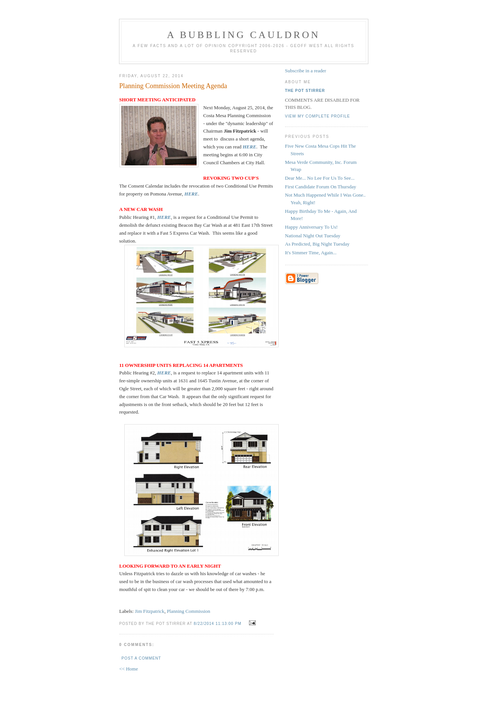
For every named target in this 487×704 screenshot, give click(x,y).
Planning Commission (188, 611)
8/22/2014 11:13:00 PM (217, 624)
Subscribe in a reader (305, 70)
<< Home (128, 669)
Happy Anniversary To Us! (311, 227)
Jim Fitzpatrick (149, 611)
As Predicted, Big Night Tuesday (317, 244)
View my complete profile (317, 116)
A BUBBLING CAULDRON (243, 34)
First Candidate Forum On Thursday (320, 186)
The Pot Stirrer (305, 91)
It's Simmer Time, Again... (311, 252)
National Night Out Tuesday (312, 235)
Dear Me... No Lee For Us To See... (320, 178)
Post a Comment (141, 658)
